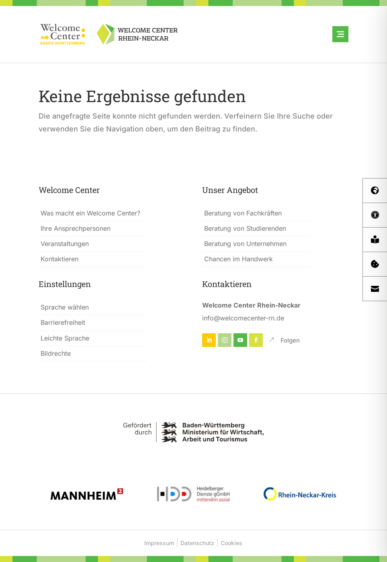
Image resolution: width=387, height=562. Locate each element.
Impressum (159, 542)
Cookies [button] (231, 542)
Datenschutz (197, 542)
